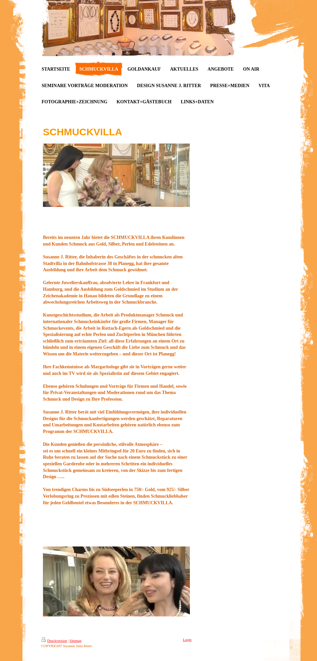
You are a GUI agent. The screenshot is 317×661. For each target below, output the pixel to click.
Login (187, 640)
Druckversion (54, 641)
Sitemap (76, 641)
